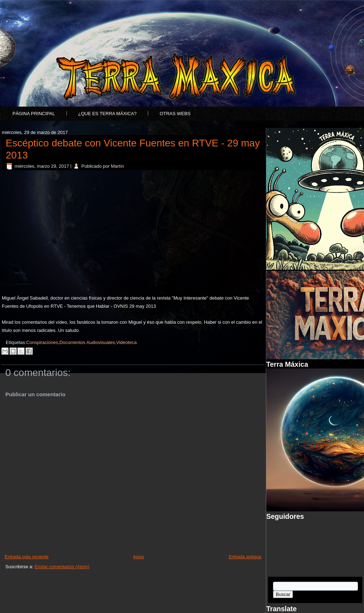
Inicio (138, 556)
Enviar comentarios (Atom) (61, 566)
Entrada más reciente (27, 556)
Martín (117, 166)
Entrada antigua (245, 556)
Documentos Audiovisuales (87, 342)
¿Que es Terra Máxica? (107, 113)
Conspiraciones (42, 342)
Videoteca (126, 342)
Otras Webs (175, 113)
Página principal (33, 113)
